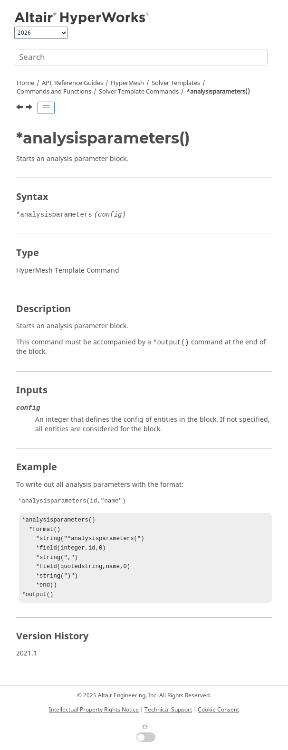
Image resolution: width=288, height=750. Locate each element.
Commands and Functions (54, 91)
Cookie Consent (218, 709)
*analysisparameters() (218, 91)
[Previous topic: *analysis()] (20, 108)
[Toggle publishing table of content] (46, 108)
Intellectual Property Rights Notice (94, 709)
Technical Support (168, 709)
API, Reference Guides (72, 83)
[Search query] (141, 57)
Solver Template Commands (139, 91)
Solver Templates (176, 83)
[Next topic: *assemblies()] (30, 108)
